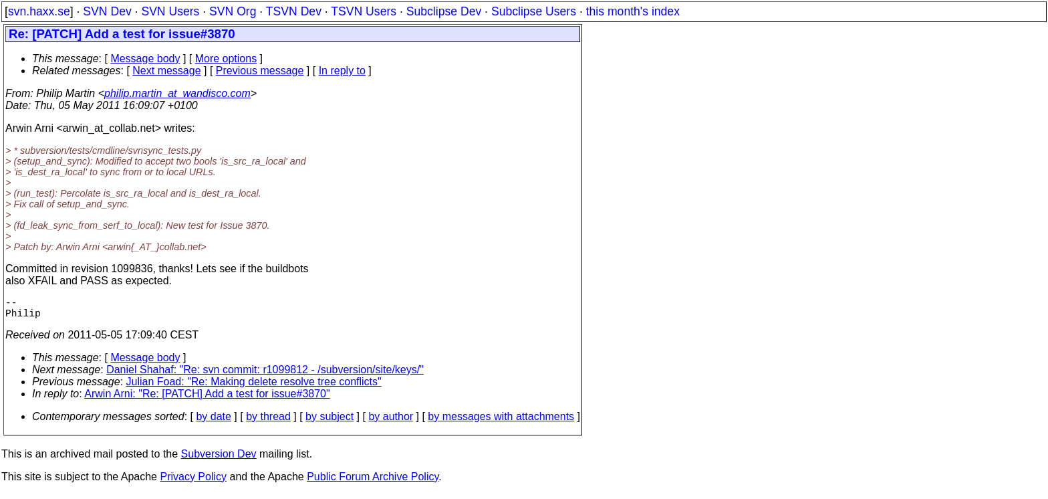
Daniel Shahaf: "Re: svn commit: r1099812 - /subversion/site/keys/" (265, 375)
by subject (329, 421)
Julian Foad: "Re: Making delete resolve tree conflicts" (254, 387)
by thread (268, 421)
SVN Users (170, 11)
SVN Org (232, 11)
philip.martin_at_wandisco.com (177, 93)
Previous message (260, 70)
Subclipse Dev (443, 11)
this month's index (633, 11)
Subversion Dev (219, 459)
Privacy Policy (193, 482)
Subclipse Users (533, 11)
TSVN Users (363, 11)
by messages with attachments (501, 421)
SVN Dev (107, 11)
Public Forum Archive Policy (372, 482)
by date (213, 421)
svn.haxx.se (39, 11)
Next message (166, 70)
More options (226, 58)
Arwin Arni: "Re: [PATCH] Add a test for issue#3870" (207, 399)
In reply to (342, 70)
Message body (145, 58)
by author (390, 421)
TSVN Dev (293, 11)
